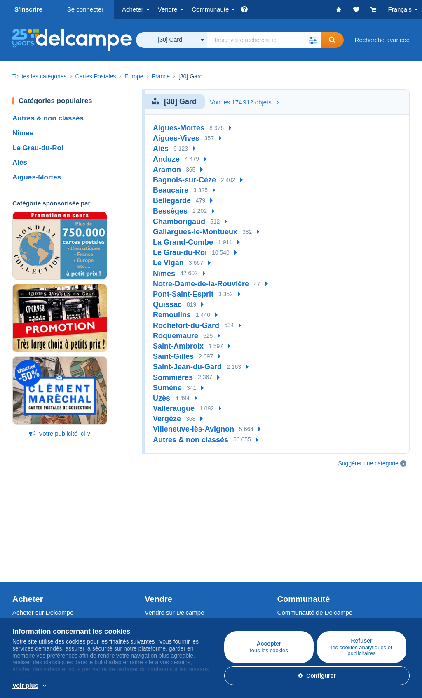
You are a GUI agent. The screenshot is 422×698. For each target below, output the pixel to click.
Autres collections (36, 556)
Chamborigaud (179, 221)
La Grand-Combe (183, 242)
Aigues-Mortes (36, 177)
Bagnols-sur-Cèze (184, 180)
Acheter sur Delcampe (42, 508)
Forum (286, 536)
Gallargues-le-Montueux (195, 232)
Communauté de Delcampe (315, 508)
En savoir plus (178, 686)
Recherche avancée (382, 39)
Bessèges (170, 211)
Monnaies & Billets (37, 546)
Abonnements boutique (176, 556)
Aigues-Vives (176, 138)
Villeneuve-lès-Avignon (193, 429)
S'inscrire (28, 9)
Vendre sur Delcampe (174, 508)
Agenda (288, 526)
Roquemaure (175, 336)
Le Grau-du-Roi (37, 148)
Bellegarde (172, 200)
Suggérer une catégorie (368, 463)
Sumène (167, 388)
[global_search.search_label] (264, 40)
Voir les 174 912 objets (244, 102)
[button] (313, 40)
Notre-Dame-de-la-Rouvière (201, 284)
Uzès (161, 398)
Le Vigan (168, 263)
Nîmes (22, 133)
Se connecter (85, 9)
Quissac (167, 304)
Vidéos (286, 546)
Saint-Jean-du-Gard (187, 367)
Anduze (166, 159)
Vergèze (167, 419)
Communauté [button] (210, 9)
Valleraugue (174, 408)
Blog (287, 556)
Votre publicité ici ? (59, 433)
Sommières (173, 377)
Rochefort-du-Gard (186, 325)
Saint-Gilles (173, 356)
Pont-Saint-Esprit (183, 294)
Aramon (167, 169)
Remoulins (172, 315)
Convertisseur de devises (312, 587)
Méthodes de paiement (176, 605)
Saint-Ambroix (178, 346)
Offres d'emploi (37, 605)
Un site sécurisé (167, 587)
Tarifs (152, 526)
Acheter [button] (132, 9)
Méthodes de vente (171, 536)
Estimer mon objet (170, 546)
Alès (19, 162)
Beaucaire (170, 190)
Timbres (23, 526)
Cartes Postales (34, 536)
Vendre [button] (168, 9)
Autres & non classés (48, 118)
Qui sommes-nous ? (40, 587)
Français (400, 9)
